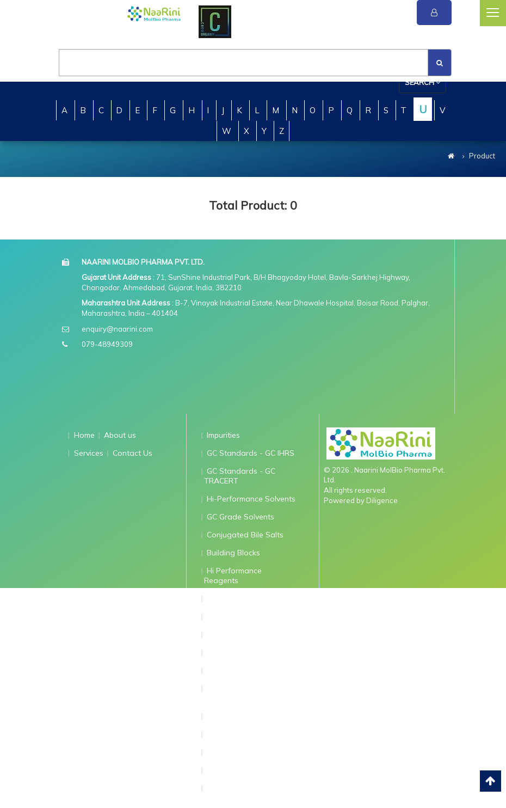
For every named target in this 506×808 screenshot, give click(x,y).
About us (120, 435)
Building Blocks (233, 553)
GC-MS (219, 752)
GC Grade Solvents (240, 517)
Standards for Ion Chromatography (237, 793)
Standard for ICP (237, 770)
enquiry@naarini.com (117, 329)
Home (84, 435)
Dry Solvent (227, 716)
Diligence (382, 500)
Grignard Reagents (241, 598)
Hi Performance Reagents (233, 575)
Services (88, 453)
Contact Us (132, 453)
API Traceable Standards (252, 670)
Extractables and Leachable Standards (242, 693)
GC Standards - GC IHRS (250, 453)
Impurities (223, 435)
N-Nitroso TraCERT (241, 734)
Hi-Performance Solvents (251, 499)
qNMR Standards (237, 634)
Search (422, 82)
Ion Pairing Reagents (244, 616)
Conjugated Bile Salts (245, 535)
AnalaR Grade (232, 652)
